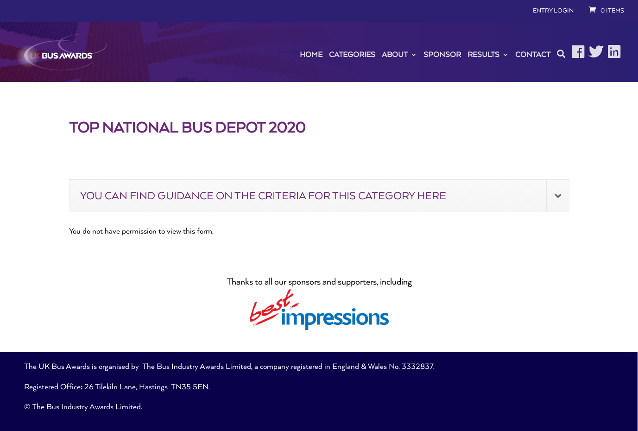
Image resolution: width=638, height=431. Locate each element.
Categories (352, 55)
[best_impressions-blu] (319, 327)
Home (311, 55)
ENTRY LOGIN (553, 10)
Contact (532, 55)
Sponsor (442, 55)
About (395, 55)
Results (483, 55)
